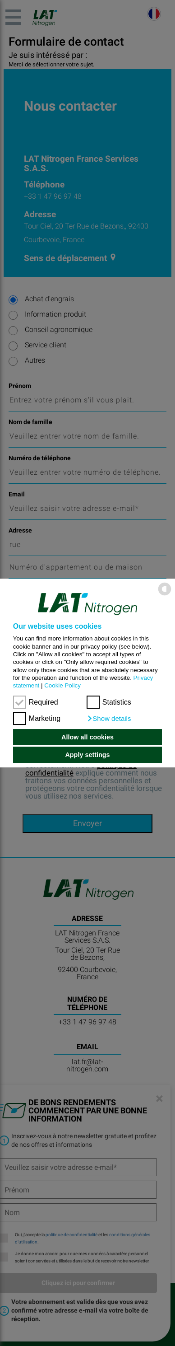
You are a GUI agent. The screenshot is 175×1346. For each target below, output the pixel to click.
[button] (109, 718)
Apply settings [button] (87, 754)
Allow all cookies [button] (87, 737)
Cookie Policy (62, 685)
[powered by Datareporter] (164, 595)
